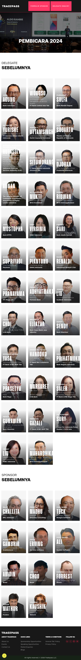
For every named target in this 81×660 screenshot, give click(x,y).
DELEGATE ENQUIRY (61, 6)
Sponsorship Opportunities (31, 641)
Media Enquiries (27, 647)
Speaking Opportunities (30, 644)
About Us (5, 641)
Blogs (23, 650)
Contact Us (6, 647)
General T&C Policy (52, 641)
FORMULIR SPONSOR (39, 6)
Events (4, 644)
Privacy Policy (50, 644)
